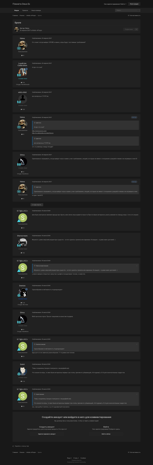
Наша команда (36, 10)
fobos (27, 28)
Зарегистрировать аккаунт (47, 434)
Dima (22, 155)
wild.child (22, 92)
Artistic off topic (37, 30)
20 (22, 228)
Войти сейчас (106, 434)
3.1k (23, 82)
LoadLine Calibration (22, 64)
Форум (16, 11)
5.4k (23, 302)
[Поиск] (120, 10)
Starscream (22, 236)
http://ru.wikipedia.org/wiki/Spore (42, 133)
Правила (25, 10)
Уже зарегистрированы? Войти (115, 4)
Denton (22, 286)
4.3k (23, 381)
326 (23, 109)
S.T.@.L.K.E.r (22, 211)
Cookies (83, 458)
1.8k (23, 253)
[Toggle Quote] (35, 123)
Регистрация (134, 4)
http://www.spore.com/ (39, 131)
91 (22, 55)
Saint (22, 364)
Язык (69, 458)
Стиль (76, 458)
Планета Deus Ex (21, 4)
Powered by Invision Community (76, 462)
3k (22, 172)
